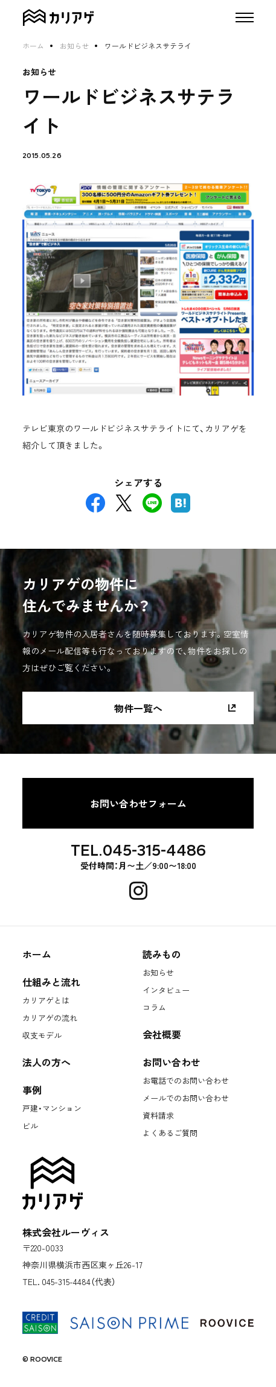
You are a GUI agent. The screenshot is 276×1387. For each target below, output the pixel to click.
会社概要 (162, 1034)
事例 (32, 1089)
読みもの (162, 954)
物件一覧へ (138, 708)
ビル (30, 1125)
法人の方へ (46, 1062)
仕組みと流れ (51, 982)
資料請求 (158, 1115)
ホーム (33, 45)
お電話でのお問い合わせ (186, 1080)
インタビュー (166, 990)
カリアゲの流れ (49, 1017)
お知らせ (74, 45)
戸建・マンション (52, 1108)
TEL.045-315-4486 (138, 850)
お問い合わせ (172, 1062)
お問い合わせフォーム (138, 803)
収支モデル (42, 1035)
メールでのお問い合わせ (186, 1098)
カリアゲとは (45, 1000)
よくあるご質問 (170, 1133)
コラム (154, 1007)
